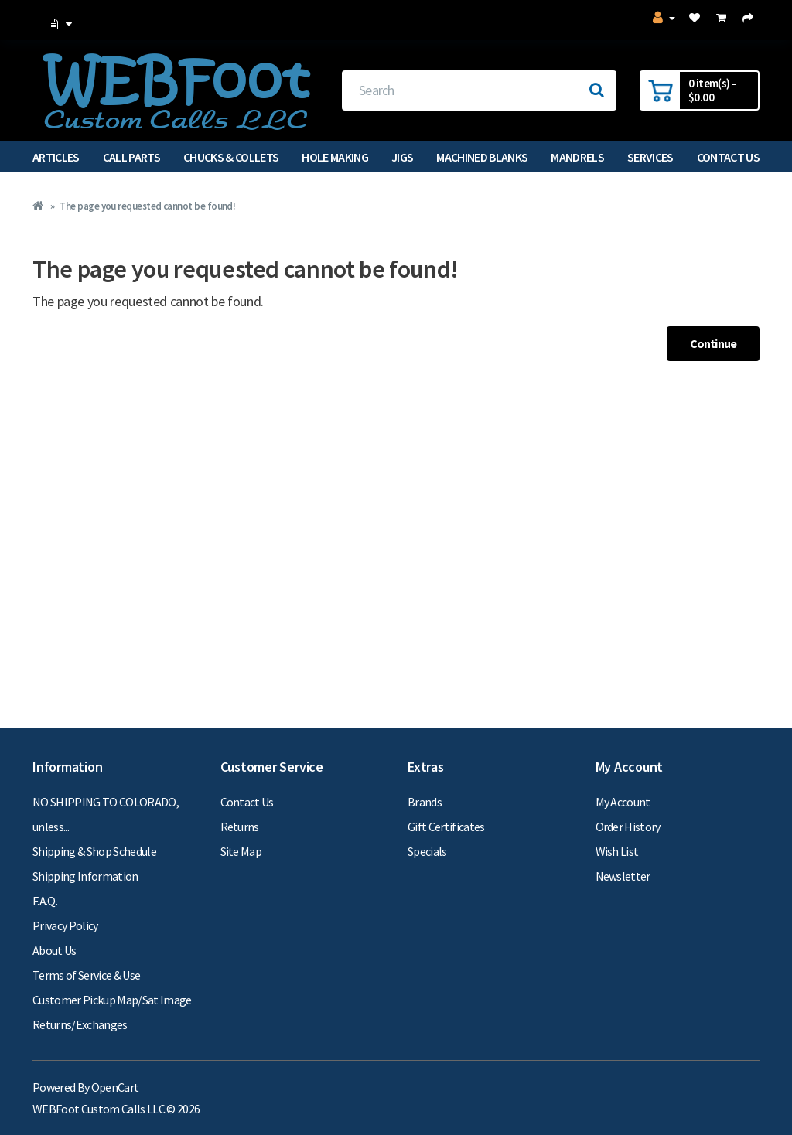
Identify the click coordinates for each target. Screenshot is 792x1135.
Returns (239, 826)
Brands (425, 801)
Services (650, 157)
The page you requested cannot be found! (147, 206)
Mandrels (577, 157)
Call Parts (131, 157)
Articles (56, 157)
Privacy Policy (65, 925)
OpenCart (115, 1087)
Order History (628, 826)
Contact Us (728, 157)
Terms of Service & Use (86, 975)
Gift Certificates (446, 826)
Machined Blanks (481, 157)
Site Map (241, 851)
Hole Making (335, 157)
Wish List (617, 851)
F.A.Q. (44, 900)
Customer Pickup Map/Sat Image (112, 999)
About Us (54, 950)
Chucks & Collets (230, 157)
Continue (713, 343)
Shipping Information (85, 876)
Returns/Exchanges (80, 1024)
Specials (427, 851)
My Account (623, 801)
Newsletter (623, 876)
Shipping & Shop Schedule (94, 851)
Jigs (402, 157)
